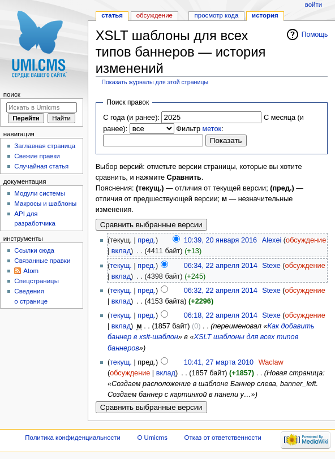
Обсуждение (154, 15)
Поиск (11, 94)
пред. (147, 240)
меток (212, 129)
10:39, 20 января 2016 (220, 240)
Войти (313, 4)
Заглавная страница (44, 145)
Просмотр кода (217, 15)
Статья (112, 15)
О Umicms (153, 437)
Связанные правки (42, 260)
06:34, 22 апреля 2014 (220, 266)
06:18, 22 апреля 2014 (220, 315)
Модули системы (39, 193)
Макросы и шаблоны (45, 203)
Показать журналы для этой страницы (154, 82)
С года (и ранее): (131, 118)
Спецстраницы (36, 281)
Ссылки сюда (34, 250)
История (265, 15)
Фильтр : (199, 129)
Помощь (315, 34)
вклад (121, 251)
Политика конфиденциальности (73, 437)
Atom (30, 270)
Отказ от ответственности (222, 437)
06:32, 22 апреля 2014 (220, 291)
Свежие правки (37, 156)
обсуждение (306, 240)
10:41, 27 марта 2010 (219, 362)
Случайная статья (41, 166)
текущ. (121, 266)
